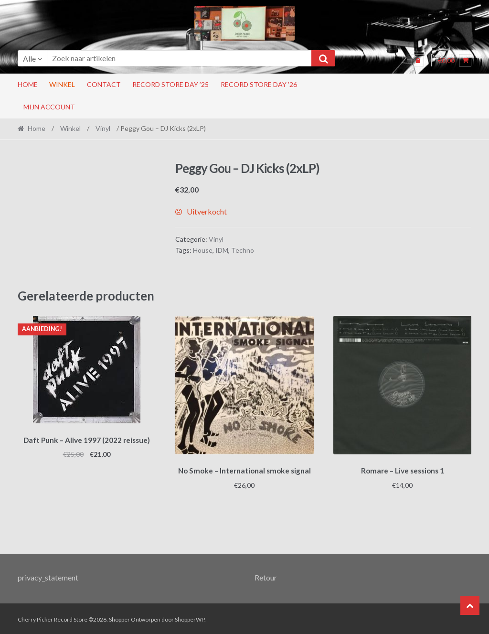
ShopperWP (189, 618)
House (203, 250)
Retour (266, 575)
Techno (242, 250)
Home (28, 84)
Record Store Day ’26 (259, 84)
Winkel (62, 84)
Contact (104, 84)
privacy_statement (48, 575)
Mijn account (49, 107)
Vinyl (103, 128)
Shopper (119, 618)
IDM (221, 250)
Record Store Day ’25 (170, 84)
